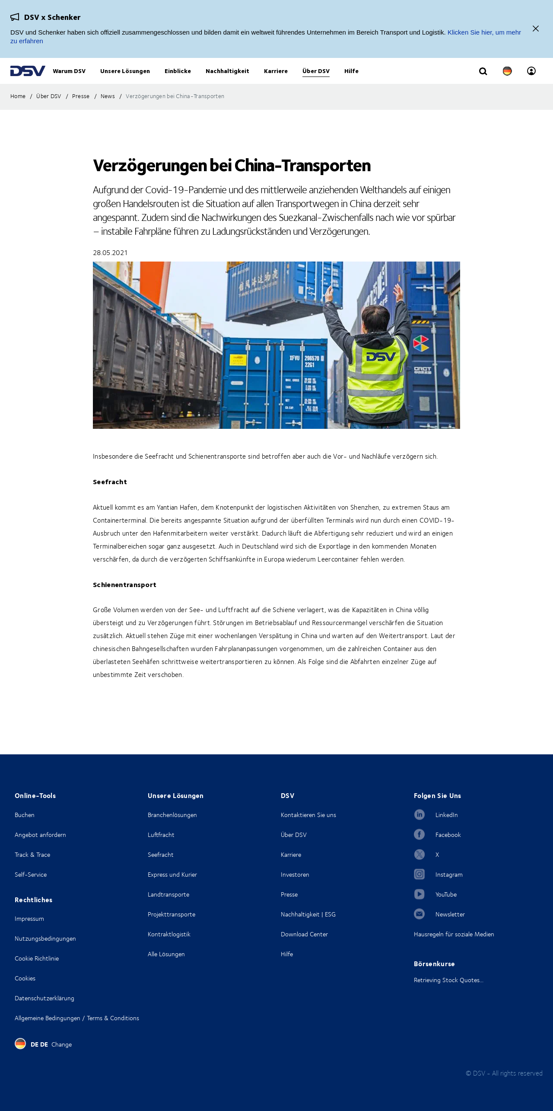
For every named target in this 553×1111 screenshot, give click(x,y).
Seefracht (161, 854)
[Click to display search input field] (483, 81)
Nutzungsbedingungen (45, 938)
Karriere (291, 854)
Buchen (25, 814)
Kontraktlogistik (169, 934)
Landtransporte (168, 894)
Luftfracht (161, 834)
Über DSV (294, 834)
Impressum (29, 918)
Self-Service (31, 874)
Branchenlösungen (172, 814)
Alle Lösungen (166, 953)
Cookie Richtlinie (37, 958)
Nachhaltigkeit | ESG (308, 914)
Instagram (449, 874)
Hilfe (287, 953)
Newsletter (450, 914)
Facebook (448, 834)
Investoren (295, 874)
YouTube (446, 894)
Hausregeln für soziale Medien (454, 934)
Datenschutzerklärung (44, 997)
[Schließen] (536, 29)
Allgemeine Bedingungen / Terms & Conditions (77, 1017)
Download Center (304, 934)
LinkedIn (446, 814)
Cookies (25, 978)
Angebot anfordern (40, 834)
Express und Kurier (172, 874)
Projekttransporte (171, 914)
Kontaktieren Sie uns (308, 814)
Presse (289, 894)
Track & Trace (32, 854)
